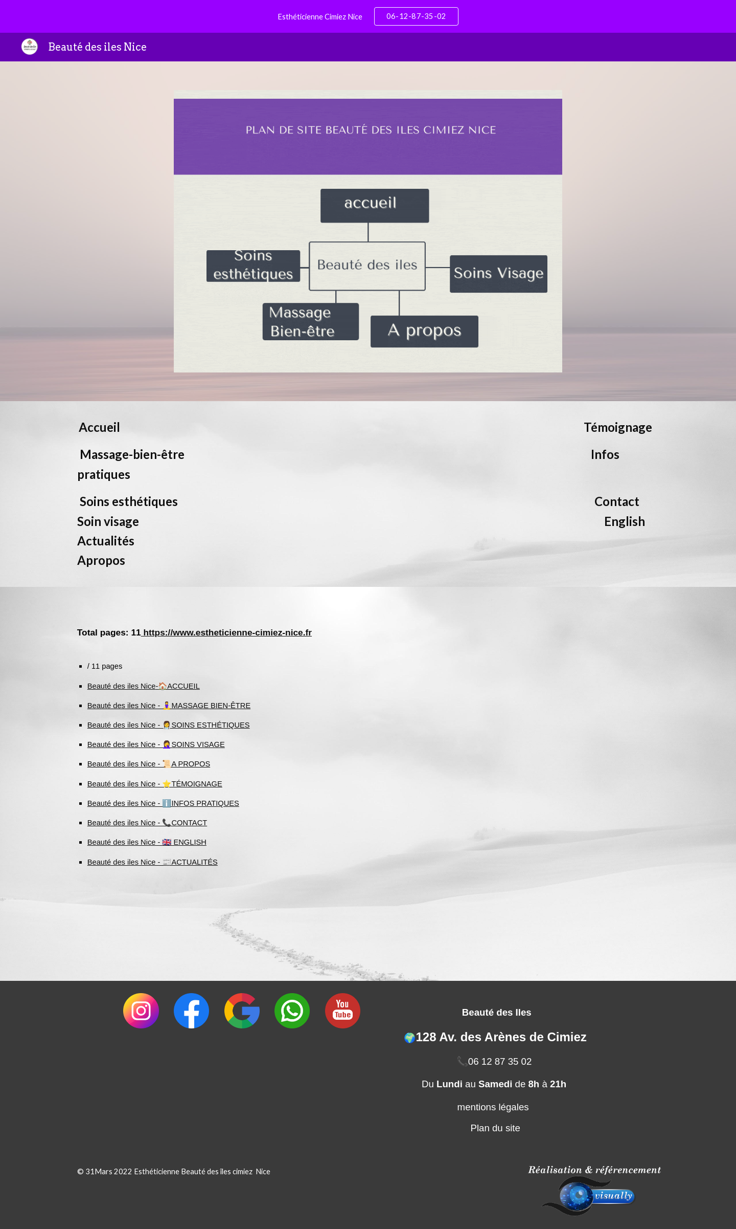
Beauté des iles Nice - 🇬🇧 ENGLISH (146, 842)
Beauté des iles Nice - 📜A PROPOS (148, 764)
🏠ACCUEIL (179, 686)
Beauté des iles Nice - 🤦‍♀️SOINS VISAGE (156, 744)
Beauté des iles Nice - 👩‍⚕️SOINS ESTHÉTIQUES (168, 725)
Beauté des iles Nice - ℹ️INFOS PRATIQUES (163, 803)
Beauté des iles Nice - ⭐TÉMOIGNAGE (154, 784)
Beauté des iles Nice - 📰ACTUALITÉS (152, 862)
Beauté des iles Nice (121, 686)
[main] (368, 494)
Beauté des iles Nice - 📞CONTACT (147, 823)
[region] (368, 16)
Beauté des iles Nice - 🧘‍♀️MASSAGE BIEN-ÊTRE (168, 705)
